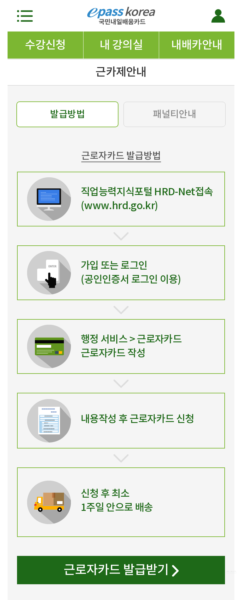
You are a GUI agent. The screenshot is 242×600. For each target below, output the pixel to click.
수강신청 (45, 44)
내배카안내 (196, 44)
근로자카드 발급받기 (121, 571)
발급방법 (67, 114)
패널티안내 (174, 114)
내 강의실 (121, 44)
